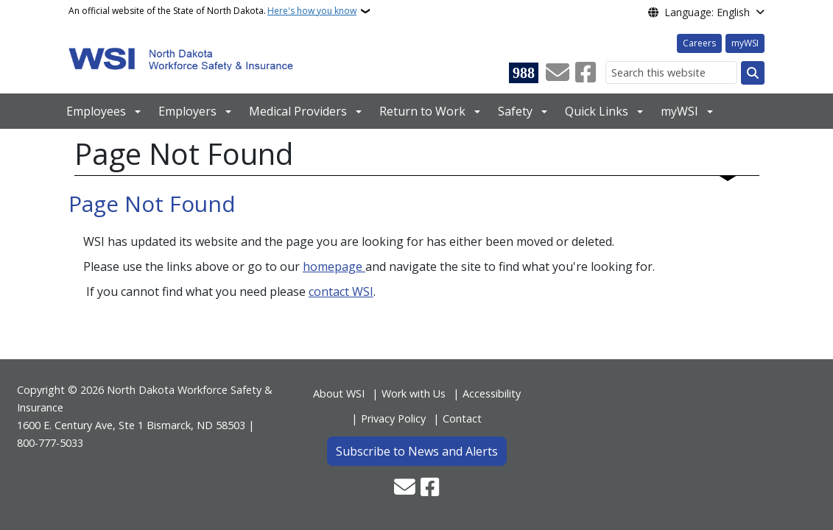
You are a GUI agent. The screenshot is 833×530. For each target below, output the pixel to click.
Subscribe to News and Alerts (417, 451)
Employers (187, 111)
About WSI (339, 393)
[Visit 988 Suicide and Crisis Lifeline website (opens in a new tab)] (523, 73)
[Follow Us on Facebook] (585, 72)
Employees (96, 111)
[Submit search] (753, 73)
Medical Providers (298, 111)
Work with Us (414, 393)
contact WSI (341, 291)
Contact (462, 418)
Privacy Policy (393, 418)
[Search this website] (671, 72)
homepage (334, 266)
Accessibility (492, 393)
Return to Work (422, 111)
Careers (699, 43)
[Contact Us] (557, 72)
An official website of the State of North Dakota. (212, 11)
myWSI (745, 43)
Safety (515, 111)
